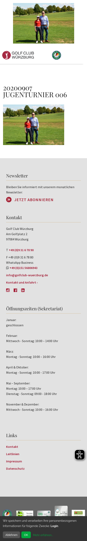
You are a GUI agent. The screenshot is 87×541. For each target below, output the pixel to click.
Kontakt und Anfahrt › (22, 282)
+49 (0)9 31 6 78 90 (21, 250)
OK (26, 535)
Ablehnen (12, 535)
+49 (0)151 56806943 (23, 268)
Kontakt (12, 447)
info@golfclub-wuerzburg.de (27, 275)
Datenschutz (15, 468)
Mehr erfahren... (43, 535)
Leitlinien (12, 454)
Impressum (14, 461)
